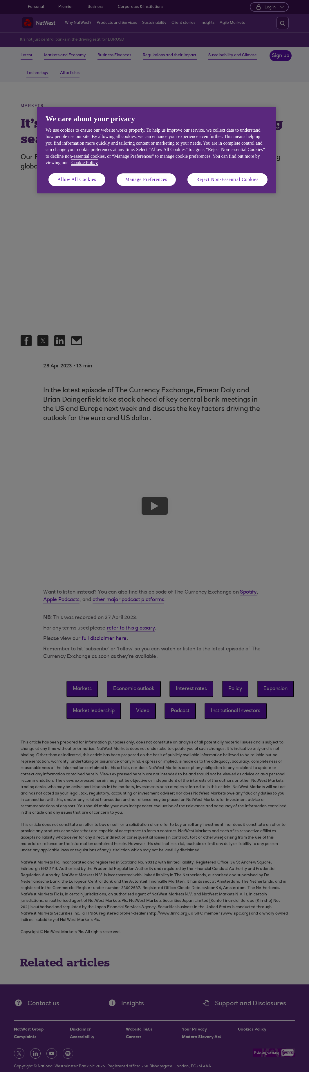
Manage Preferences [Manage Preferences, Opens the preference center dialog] (146, 179)
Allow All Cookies (76, 179)
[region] (156, 150)
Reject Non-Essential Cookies (227, 179)
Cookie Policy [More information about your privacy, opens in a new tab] (84, 162)
